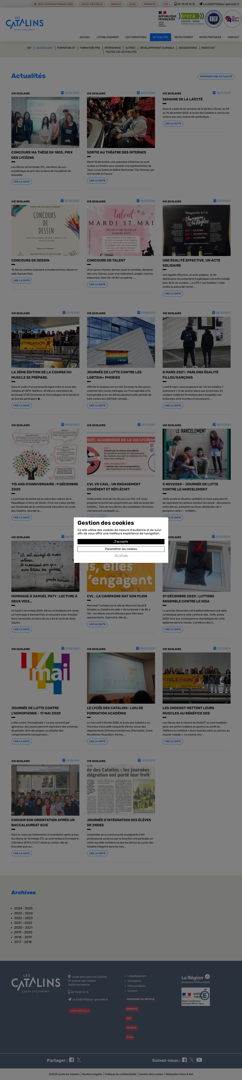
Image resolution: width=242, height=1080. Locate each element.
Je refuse (121, 555)
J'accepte (121, 541)
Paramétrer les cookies (121, 549)
